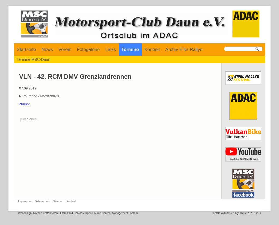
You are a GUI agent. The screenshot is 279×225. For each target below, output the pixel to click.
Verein (65, 49)
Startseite (26, 49)
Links (110, 49)
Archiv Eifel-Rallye (184, 49)
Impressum (24, 201)
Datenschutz (42, 201)
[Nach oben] (29, 119)
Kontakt (152, 49)
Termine (130, 49)
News (47, 49)
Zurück (24, 104)
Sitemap (58, 201)
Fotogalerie (88, 49)
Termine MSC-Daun (33, 59)
